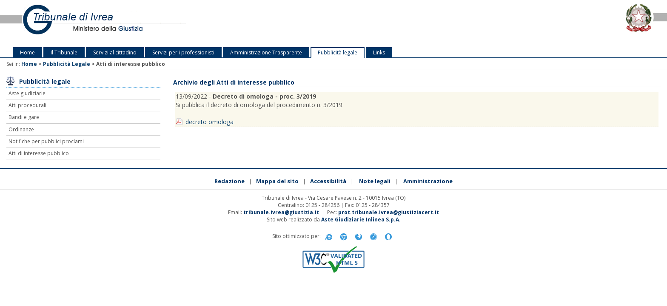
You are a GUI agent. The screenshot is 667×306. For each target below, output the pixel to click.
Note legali (375, 181)
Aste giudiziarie (27, 93)
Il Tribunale (64, 52)
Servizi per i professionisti (183, 52)
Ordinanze (21, 129)
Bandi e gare (24, 117)
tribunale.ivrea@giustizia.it (281, 212)
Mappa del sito (277, 181)
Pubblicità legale (337, 52)
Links (379, 52)
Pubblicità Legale (66, 64)
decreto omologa (209, 122)
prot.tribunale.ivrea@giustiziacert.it (388, 212)
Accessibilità (328, 181)
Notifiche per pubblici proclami (46, 141)
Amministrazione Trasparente (266, 52)
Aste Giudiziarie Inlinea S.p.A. (361, 219)
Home (27, 52)
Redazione (229, 181)
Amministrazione (428, 181)
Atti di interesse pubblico (39, 153)
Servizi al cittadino (115, 52)
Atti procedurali (27, 105)
